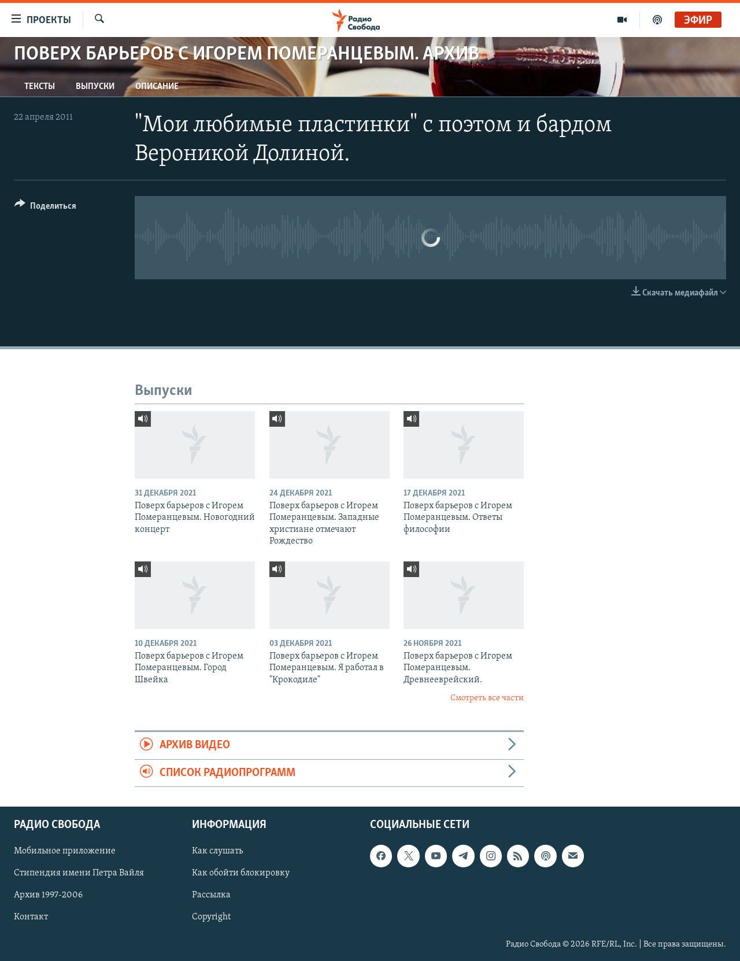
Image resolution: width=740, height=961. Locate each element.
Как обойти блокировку (241, 873)
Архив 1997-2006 (48, 895)
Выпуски (95, 86)
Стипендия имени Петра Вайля (79, 873)
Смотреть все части (487, 698)
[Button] (45, 208)
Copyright (211, 917)
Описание (157, 86)
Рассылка (211, 895)
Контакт (31, 917)
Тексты (39, 86)
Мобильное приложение (65, 851)
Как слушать (217, 851)
